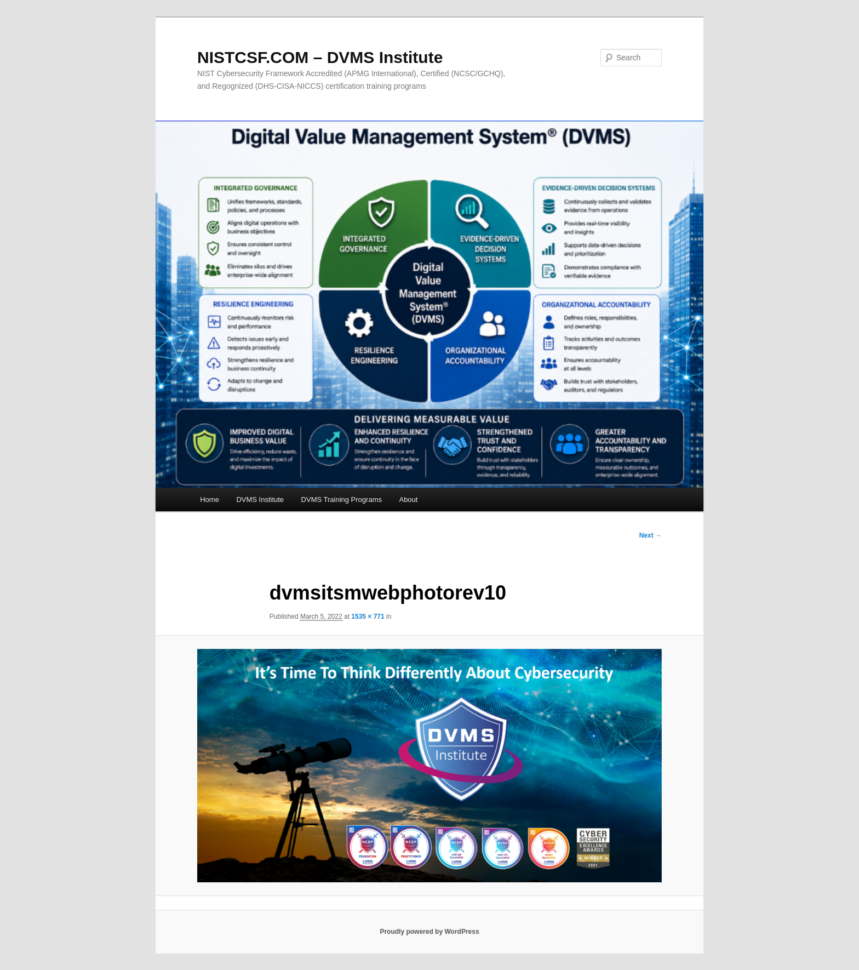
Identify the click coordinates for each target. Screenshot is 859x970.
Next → (650, 535)
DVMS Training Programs (341, 499)
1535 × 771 (367, 616)
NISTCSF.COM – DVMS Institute (320, 57)
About (408, 499)
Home (209, 499)
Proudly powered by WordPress (429, 931)
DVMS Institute (260, 499)
